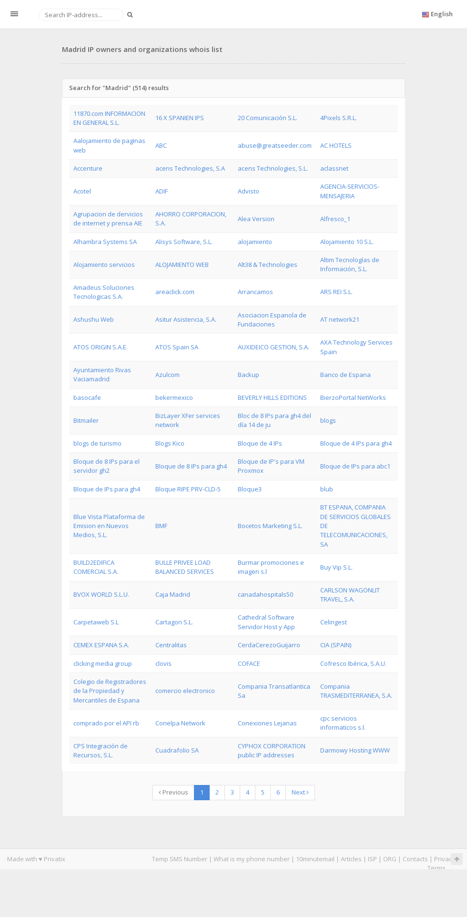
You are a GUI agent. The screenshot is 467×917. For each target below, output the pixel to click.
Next (300, 792)
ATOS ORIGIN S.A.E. (100, 347)
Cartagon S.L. (174, 622)
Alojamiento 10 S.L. (347, 241)
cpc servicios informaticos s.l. (342, 723)
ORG (389, 859)
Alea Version (256, 218)
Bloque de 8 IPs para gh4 (191, 466)
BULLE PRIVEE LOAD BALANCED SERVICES (184, 567)
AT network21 (339, 319)
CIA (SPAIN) (335, 645)
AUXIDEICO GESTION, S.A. (273, 347)
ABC (161, 145)
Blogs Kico (169, 443)
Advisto (248, 191)
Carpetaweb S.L (96, 622)
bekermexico (174, 397)
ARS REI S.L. (336, 291)
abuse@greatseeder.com (275, 145)
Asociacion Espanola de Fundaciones (272, 319)
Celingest (333, 622)
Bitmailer (86, 420)
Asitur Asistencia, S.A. (185, 319)
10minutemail (315, 859)
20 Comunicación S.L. (267, 117)
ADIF (161, 191)
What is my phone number (251, 859)
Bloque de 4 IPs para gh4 (356, 443)
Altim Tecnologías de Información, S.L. (349, 264)
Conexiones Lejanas (267, 723)
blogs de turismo (97, 443)
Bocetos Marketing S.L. (270, 525)
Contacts (415, 859)
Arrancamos (255, 291)
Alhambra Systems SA (105, 241)
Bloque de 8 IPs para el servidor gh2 (106, 466)
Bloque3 (250, 489)
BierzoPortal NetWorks (353, 397)
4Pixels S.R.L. (338, 117)
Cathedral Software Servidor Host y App (266, 622)
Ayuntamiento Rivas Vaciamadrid (102, 374)
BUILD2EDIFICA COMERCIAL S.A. (95, 567)
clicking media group (102, 663)
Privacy (444, 859)
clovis (163, 663)
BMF (161, 525)
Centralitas (171, 645)
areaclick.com (174, 291)
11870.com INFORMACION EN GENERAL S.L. (109, 118)
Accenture (87, 168)
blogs (328, 420)
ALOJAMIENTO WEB (182, 264)
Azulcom (167, 374)
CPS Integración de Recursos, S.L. (100, 750)
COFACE (249, 663)
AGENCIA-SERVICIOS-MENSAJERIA (349, 191)
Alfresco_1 (335, 218)
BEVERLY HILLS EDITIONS (272, 397)
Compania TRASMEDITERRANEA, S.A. (356, 691)
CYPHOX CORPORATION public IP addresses (271, 750)
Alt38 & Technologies (267, 264)
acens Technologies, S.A (190, 168)
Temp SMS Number (179, 859)
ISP (372, 859)
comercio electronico (185, 690)
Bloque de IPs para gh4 (106, 489)
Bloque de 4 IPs (260, 443)
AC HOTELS (336, 145)
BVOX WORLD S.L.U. (101, 594)
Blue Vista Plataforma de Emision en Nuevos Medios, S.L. (109, 526)
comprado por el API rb (106, 723)
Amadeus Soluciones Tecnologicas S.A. (103, 292)
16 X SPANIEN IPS (179, 117)
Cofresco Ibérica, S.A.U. (353, 663)
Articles (351, 859)
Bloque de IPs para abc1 (355, 466)
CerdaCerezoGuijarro (269, 645)
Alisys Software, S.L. (184, 241)
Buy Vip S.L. (336, 567)
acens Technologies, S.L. (273, 168)
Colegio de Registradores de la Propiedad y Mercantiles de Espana (109, 690)
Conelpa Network (180, 723)
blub (326, 489)
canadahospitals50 (265, 594)
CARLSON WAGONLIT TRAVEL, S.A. (350, 594)
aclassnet (334, 168)
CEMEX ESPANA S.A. (101, 645)
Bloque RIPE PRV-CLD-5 (188, 489)
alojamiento (255, 241)
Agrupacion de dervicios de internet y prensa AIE (108, 218)
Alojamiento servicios (104, 264)
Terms (436, 868)
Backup (248, 374)
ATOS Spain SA (176, 347)
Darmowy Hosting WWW (355, 750)
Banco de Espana (345, 374)
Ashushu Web (93, 319)
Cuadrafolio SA (177, 750)
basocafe (87, 397)
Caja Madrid (172, 594)
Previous (173, 792)
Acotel (82, 191)
